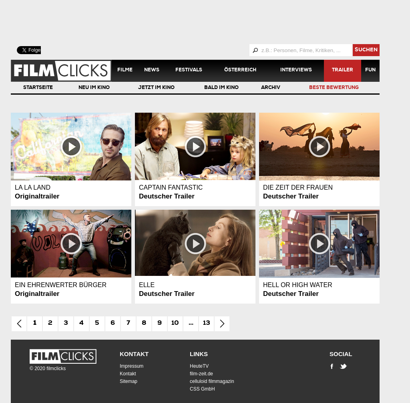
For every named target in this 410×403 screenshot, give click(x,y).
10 (175, 323)
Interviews (296, 70)
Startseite (38, 88)
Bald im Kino (221, 88)
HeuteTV (199, 366)
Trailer (342, 70)
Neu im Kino (94, 88)
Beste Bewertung (334, 88)
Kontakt (134, 353)
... (191, 323)
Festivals (188, 70)
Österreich (240, 70)
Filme (125, 70)
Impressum (131, 366)
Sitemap (128, 381)
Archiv (270, 88)
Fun (370, 70)
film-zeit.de (201, 374)
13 (206, 323)
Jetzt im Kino (156, 88)
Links (199, 353)
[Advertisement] (205, 22)
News (151, 70)
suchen (366, 50)
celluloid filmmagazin (212, 381)
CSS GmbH (202, 389)
